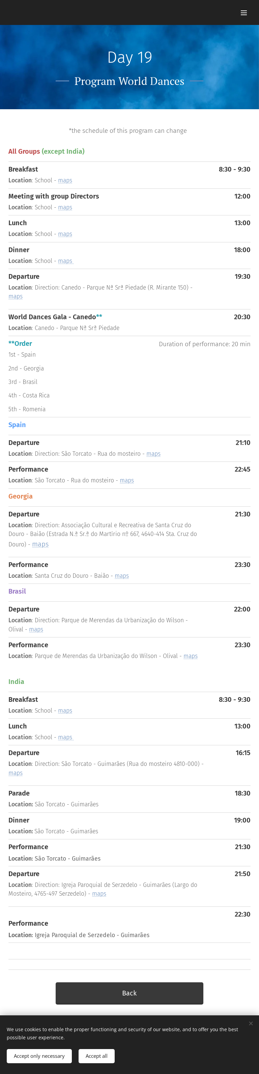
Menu (244, 12)
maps (65, 180)
